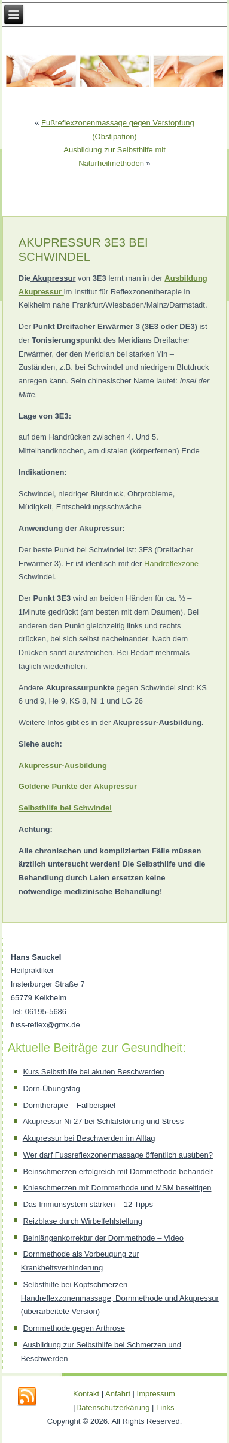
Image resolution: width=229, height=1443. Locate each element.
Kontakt (86, 1393)
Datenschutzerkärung (114, 1407)
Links (165, 1407)
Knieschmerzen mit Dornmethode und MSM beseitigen (117, 1187)
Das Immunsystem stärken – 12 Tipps (87, 1204)
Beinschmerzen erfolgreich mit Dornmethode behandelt (118, 1171)
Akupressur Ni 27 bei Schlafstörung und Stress (103, 1121)
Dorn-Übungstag (51, 1088)
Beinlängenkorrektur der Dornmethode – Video (103, 1237)
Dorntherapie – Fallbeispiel (69, 1105)
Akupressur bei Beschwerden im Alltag (89, 1138)
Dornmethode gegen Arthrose (74, 1328)
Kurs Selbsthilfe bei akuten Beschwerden (93, 1071)
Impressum (156, 1393)
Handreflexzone (171, 563)
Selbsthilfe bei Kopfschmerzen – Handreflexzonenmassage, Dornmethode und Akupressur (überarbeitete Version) (120, 1298)
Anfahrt (117, 1393)
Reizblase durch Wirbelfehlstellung (82, 1221)
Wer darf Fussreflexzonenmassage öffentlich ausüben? (117, 1154)
